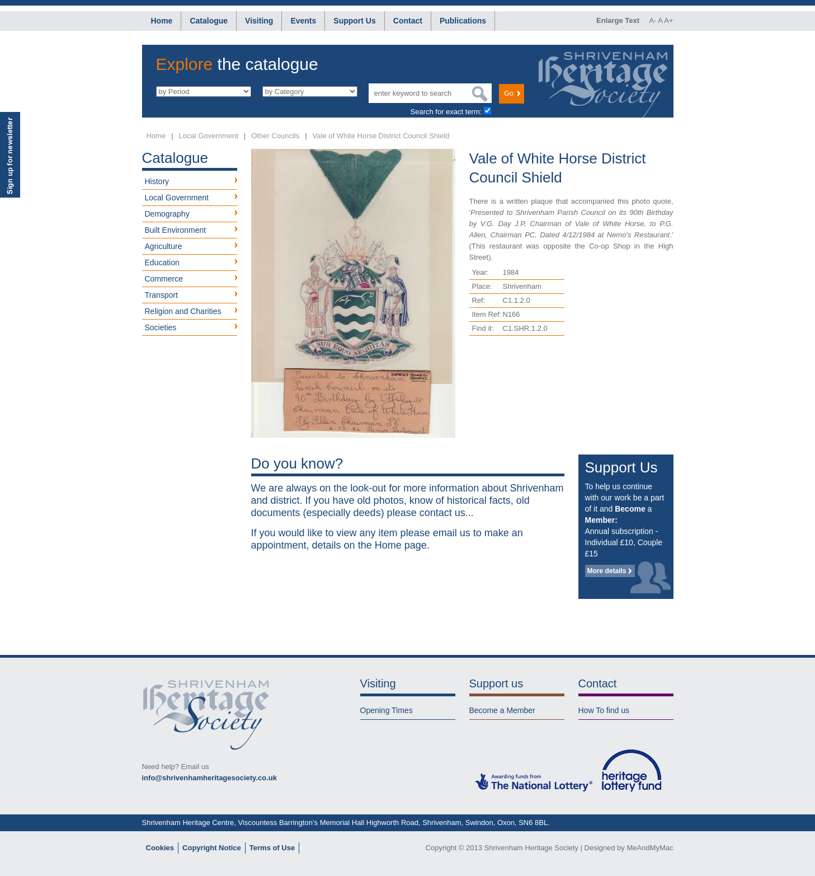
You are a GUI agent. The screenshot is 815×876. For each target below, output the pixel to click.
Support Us (354, 20)
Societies (161, 327)
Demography (167, 213)
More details (606, 571)
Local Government (208, 136)
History (157, 181)
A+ (668, 20)
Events (303, 20)
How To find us (604, 710)
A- (652, 20)
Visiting (259, 20)
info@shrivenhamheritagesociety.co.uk (209, 778)
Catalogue (209, 20)
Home (162, 20)
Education (162, 262)
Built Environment (175, 230)
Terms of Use (272, 848)
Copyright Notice (211, 848)
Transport (161, 295)
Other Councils (275, 136)
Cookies (160, 848)
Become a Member (502, 710)
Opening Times (386, 710)
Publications (463, 20)
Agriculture (163, 246)
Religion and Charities (183, 311)
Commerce (164, 278)
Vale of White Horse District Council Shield (381, 136)
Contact (407, 20)
